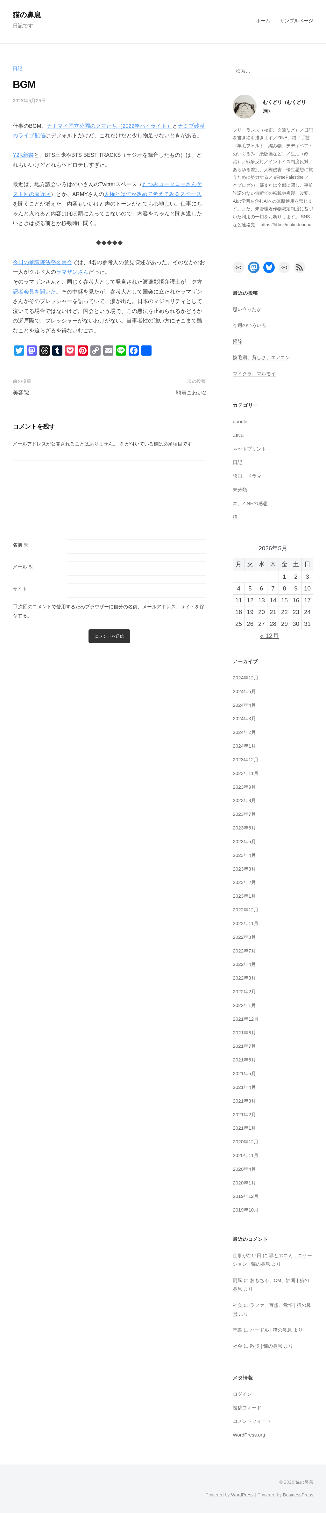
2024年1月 (244, 746)
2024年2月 (244, 732)
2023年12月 (246, 759)
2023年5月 (244, 841)
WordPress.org (249, 1434)
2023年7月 (244, 814)
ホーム (263, 20)
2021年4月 (244, 1087)
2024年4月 (244, 705)
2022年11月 (246, 923)
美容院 (21, 393)
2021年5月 (244, 1073)
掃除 (237, 341)
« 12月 (269, 635)
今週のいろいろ (249, 325)
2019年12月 (246, 1196)
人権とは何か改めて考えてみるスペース (153, 194)
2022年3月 (244, 978)
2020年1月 (244, 1182)
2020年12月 (246, 1141)
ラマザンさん (72, 272)
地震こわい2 (191, 393)
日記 (17, 68)
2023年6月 (244, 827)
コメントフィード (252, 1421)
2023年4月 (244, 855)
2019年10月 (246, 1210)
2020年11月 (246, 1155)
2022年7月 (244, 950)
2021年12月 (246, 1019)
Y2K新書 (23, 155)
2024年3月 (244, 718)
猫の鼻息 (27, 15)
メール (23, 566)
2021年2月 (244, 1114)
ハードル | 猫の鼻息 (271, 1330)
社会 (237, 1305)
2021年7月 (244, 1046)
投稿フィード (247, 1407)
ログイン (242, 1394)
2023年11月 (246, 773)
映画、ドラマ (247, 476)
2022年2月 (244, 991)
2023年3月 (244, 869)
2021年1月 (244, 1128)
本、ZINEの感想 (250, 503)
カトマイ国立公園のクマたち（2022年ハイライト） (110, 126)
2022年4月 (244, 964)
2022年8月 (244, 937)
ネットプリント (249, 449)
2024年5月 (244, 691)
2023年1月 (244, 896)
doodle (240, 421)
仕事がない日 (247, 1255)
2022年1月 (244, 1005)
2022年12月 (246, 909)
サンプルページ (296, 20)
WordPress (242, 1494)
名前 (20, 544)
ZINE (238, 435)
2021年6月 (244, 1059)
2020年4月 (244, 1169)
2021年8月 (244, 1032)
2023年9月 (244, 787)
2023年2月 (244, 882)
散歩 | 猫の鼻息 (266, 1346)
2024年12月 (246, 677)
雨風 (237, 1280)
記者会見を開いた (34, 292)
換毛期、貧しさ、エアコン (261, 357)
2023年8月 (244, 800)
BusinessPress (298, 1494)
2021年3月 (244, 1101)
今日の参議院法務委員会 (42, 262)
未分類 (240, 489)
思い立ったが (247, 309)
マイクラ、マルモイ (254, 373)
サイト (20, 588)
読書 (237, 1330)
